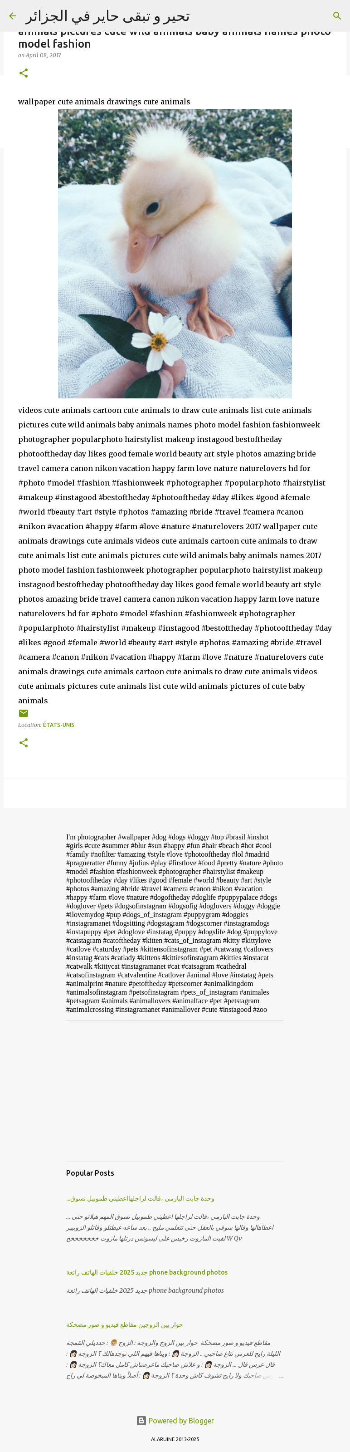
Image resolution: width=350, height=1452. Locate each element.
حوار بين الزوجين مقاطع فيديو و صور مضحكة (124, 1324)
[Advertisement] (175, 1091)
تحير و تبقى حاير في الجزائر (107, 15)
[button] (23, 74)
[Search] (337, 16)
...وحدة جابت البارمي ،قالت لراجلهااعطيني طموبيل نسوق (140, 1198)
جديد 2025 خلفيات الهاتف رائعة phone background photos (147, 1272)
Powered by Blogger (175, 1421)
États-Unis (58, 725)
